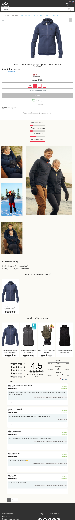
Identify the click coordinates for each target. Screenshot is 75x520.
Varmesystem (37, 139)
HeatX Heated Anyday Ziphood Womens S (39, 15)
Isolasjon (38, 134)
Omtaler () (11, 71)
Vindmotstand (37, 123)
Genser (15, 15)
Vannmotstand (37, 128)
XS (30, 86)
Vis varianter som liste (37, 91)
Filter (11, 382)
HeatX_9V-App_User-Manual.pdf (14, 266)
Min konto (6, 517)
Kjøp (37, 95)
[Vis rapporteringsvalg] (65, 402)
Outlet (6, 15)
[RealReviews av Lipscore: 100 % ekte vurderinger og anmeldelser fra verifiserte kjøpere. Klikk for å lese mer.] (63, 379)
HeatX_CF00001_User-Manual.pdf (15, 269)
